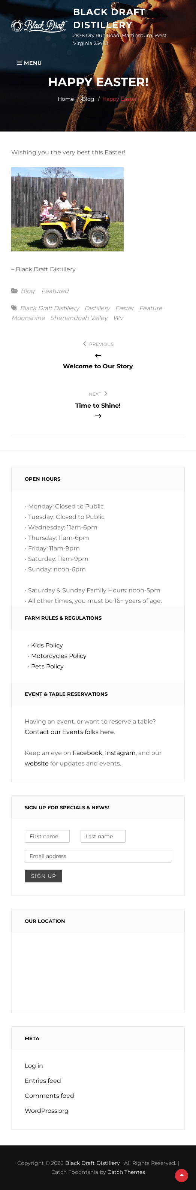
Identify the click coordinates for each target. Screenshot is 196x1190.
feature (150, 308)
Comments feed (49, 1095)
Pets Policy (47, 666)
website (37, 763)
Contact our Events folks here (69, 732)
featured (55, 291)
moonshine (28, 318)
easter (124, 308)
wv (118, 318)
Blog (88, 99)
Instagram (120, 752)
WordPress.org (47, 1110)
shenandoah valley (79, 318)
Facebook (87, 752)
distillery (97, 308)
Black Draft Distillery (93, 1163)
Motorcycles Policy (59, 655)
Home (66, 99)
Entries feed (43, 1080)
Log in (34, 1065)
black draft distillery (49, 308)
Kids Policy (47, 645)
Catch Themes (126, 1172)
